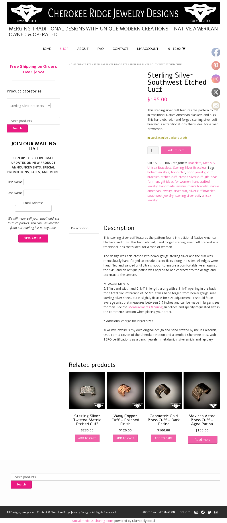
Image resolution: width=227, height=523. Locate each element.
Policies (185, 512)
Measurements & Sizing (145, 307)
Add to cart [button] (87, 438)
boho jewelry (196, 172)
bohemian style (158, 172)
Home (46, 48)
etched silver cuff (190, 177)
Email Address (33, 203)
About (83, 48)
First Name (15, 182)
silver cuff (180, 191)
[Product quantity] (153, 150)
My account (148, 48)
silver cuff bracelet (202, 191)
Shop (64, 48)
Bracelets (84, 64)
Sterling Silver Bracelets (110, 64)
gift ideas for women (176, 181)
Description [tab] (79, 228)
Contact (120, 48)
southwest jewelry (160, 195)
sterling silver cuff (187, 195)
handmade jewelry (172, 186)
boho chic (178, 172)
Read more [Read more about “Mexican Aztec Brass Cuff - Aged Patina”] (203, 439)
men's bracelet (198, 186)
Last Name (15, 193)
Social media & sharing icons (93, 521)
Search (17, 128)
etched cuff (169, 177)
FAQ (101, 48)
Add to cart (176, 150)
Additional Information (159, 512)
